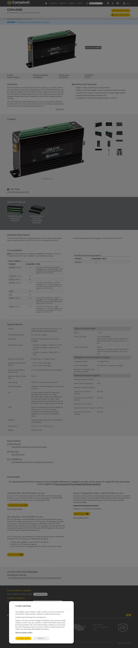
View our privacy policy (23, 632)
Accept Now (23, 638)
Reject (41, 638)
